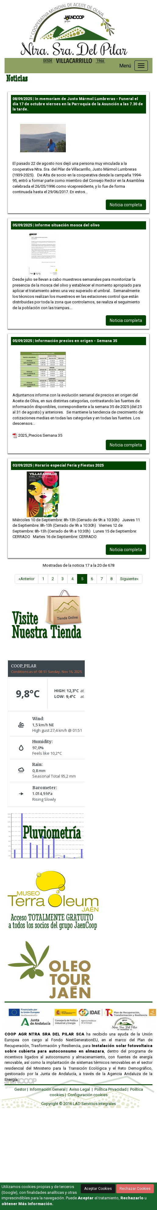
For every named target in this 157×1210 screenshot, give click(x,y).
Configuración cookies (88, 1095)
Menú (125, 66)
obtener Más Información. (27, 1203)
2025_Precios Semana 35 (37, 435)
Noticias (16, 78)
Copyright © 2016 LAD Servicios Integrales (78, 1103)
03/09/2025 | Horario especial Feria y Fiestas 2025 (58, 465)
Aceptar (86, 1198)
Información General (48, 1089)
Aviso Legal (79, 1089)
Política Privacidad (111, 1089)
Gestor (20, 1089)
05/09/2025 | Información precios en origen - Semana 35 (64, 341)
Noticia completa (126, 204)
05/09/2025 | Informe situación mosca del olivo (56, 225)
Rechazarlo (132, 1198)
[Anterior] (26, 579)
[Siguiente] (129, 579)
